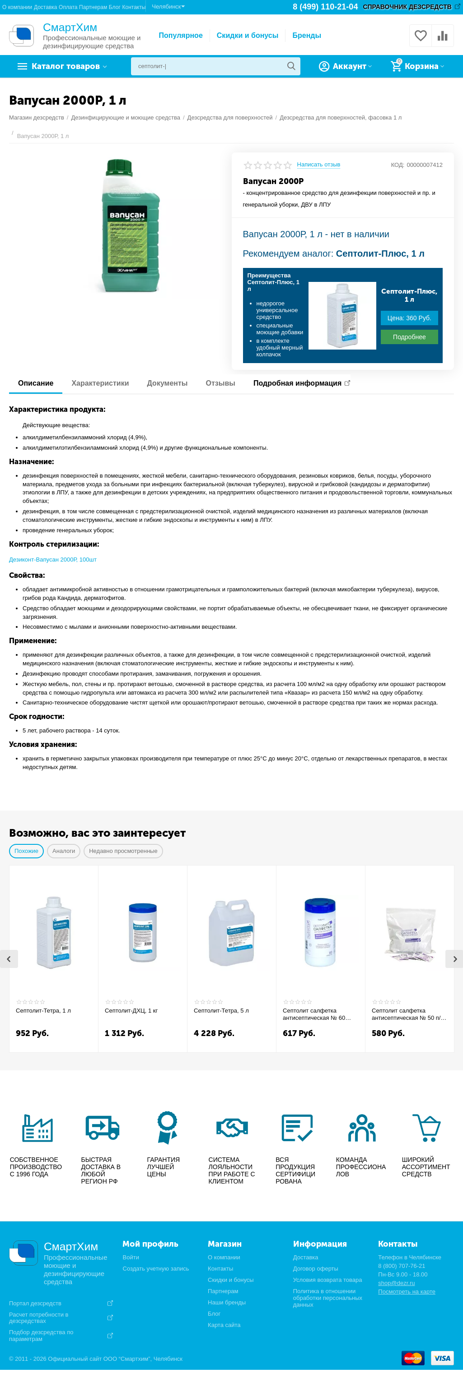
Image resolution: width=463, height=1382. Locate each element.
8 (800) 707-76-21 (401, 1265)
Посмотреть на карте (406, 1291)
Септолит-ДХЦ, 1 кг (131, 1010)
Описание (35, 383)
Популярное (181, 35)
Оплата (68, 7)
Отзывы (220, 383)
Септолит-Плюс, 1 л (409, 295)
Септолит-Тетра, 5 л (221, 1010)
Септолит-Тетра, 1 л (43, 1010)
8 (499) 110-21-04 (325, 6)
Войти (130, 1257)
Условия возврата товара (327, 1279)
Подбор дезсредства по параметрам (41, 1335)
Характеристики (100, 383)
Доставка (45, 7)
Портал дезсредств (35, 1303)
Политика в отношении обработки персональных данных (327, 1298)
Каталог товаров (66, 66)
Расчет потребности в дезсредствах (38, 1318)
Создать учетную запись (155, 1268)
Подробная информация (297, 383)
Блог (115, 7)
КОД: (398, 164)
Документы (167, 383)
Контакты (133, 7)
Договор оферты (315, 1268)
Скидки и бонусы (248, 35)
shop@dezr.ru (396, 1283)
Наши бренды (227, 1302)
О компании (17, 7)
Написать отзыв (319, 164)
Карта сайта (224, 1325)
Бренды (306, 35)
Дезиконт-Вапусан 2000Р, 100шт (53, 559)
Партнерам (93, 7)
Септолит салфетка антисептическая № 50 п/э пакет (408, 1014)
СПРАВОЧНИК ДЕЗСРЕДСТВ (407, 6)
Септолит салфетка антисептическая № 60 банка (314, 1014)
